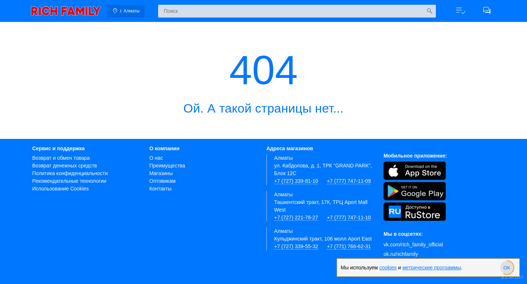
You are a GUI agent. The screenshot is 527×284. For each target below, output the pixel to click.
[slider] (507, 267)
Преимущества (167, 165)
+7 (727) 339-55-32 (296, 246)
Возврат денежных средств (64, 165)
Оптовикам (162, 181)
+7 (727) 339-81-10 (296, 181)
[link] (65, 11)
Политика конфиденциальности (70, 173)
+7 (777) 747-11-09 (349, 181)
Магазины (161, 173)
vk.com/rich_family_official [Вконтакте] (413, 244)
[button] (460, 11)
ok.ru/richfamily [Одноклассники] (401, 254)
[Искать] (429, 11)
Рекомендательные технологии (69, 181)
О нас (156, 158)
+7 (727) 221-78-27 (296, 217)
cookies (387, 267)
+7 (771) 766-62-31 (349, 246)
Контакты (160, 189)
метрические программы (431, 267)
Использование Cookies (60, 189)
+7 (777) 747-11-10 (349, 217)
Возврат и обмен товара (61, 158)
